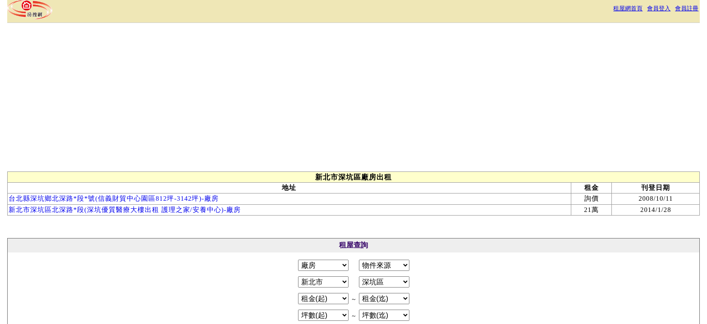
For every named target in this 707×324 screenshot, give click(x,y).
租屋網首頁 (485, 11)
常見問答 (413, 280)
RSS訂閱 (448, 280)
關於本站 (261, 280)
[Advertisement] (404, 116)
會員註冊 (555, 11)
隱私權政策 (337, 280)
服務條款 (297, 280)
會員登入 (522, 11)
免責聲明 (377, 280)
